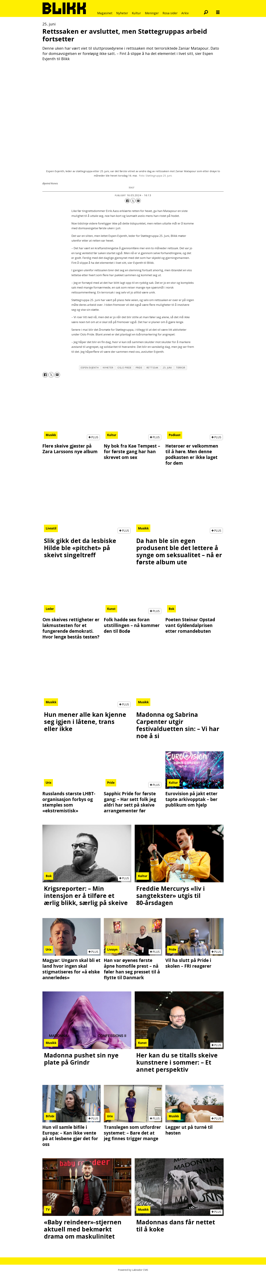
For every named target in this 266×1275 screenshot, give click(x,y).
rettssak (152, 367)
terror (180, 367)
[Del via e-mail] (138, 200)
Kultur (136, 13)
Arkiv (185, 13)
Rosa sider (170, 13)
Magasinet (104, 13)
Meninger (152, 13)
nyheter (108, 367)
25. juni (167, 367)
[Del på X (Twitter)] (132, 200)
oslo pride (124, 367)
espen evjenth (90, 367)
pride (139, 367)
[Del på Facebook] (127, 200)
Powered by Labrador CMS (133, 1269)
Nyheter (122, 13)
